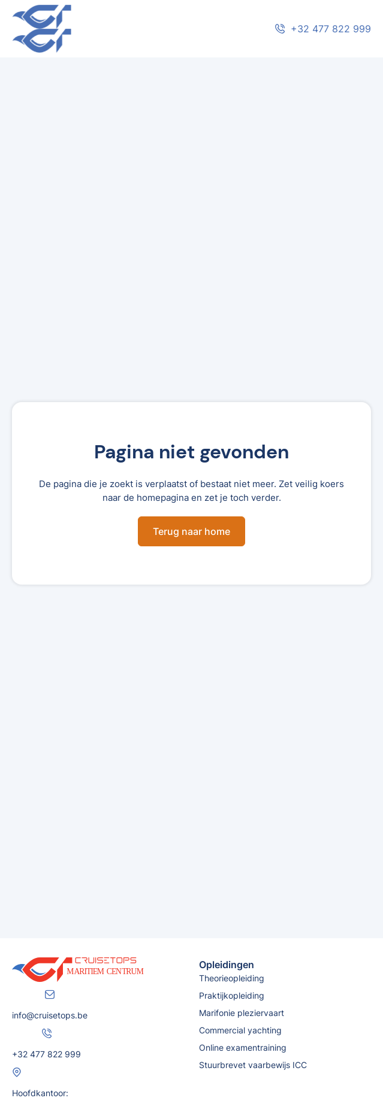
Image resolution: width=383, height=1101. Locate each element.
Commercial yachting (240, 1030)
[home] (102, 29)
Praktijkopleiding (231, 995)
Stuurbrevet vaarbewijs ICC (253, 1065)
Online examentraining (243, 1047)
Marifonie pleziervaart (241, 1013)
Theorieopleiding (231, 978)
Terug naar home (191, 531)
